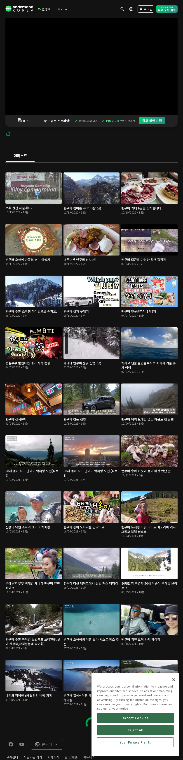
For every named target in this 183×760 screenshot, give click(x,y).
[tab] (20, 144)
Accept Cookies (135, 737)
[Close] (174, 699)
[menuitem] (43, 9)
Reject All (135, 749)
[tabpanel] (91, 437)
